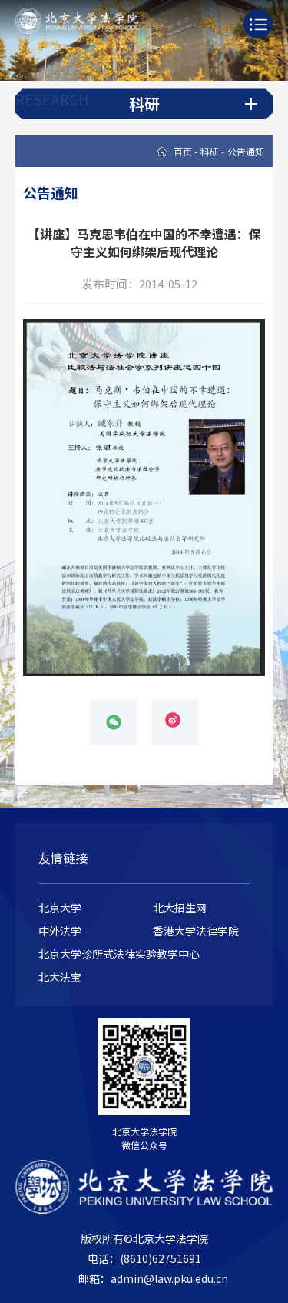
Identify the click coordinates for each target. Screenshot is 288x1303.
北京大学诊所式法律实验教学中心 (119, 953)
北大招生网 (180, 907)
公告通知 (245, 151)
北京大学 (59, 907)
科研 (209, 151)
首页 (183, 151)
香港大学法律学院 (196, 930)
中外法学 (59, 930)
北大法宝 (59, 977)
